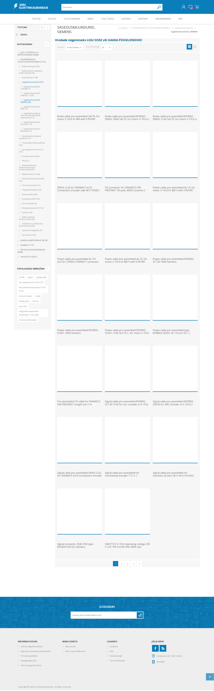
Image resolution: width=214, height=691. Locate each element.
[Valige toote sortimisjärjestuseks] (75, 48)
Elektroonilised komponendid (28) (27, 218)
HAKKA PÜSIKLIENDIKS (124, 41)
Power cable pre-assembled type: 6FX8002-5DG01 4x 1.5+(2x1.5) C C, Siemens (172, 334)
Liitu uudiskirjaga (140, 616)
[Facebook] (155, 649)
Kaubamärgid (116, 656)
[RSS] (163, 649)
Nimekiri (195, 47)
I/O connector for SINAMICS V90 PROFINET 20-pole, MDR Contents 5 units (125, 191)
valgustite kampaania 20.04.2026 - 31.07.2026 (29, 313)
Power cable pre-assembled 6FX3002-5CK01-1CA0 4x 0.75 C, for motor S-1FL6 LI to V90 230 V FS (127, 334)
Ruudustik (189, 47)
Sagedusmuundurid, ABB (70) (30, 108)
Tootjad (22, 28)
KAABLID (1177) (27, 245)
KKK (112, 652)
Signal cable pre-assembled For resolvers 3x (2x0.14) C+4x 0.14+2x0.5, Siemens (173, 476)
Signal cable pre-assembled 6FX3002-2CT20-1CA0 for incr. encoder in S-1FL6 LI (126, 405)
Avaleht (124, 28)
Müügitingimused (28, 661)
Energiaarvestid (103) (31, 199)
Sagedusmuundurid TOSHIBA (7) (30, 88)
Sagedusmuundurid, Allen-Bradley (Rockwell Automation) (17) (30, 116)
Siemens (23, 35)
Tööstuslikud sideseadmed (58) (32, 144)
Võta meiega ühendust (31, 666)
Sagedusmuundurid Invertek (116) (30, 124)
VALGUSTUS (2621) (29, 257)
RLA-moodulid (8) (29, 204)
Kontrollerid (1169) (30, 78)
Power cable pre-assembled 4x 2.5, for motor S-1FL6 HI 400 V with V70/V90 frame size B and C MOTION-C (126, 262)
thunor (36, 301)
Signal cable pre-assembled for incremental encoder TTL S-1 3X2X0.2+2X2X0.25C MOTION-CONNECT (127, 476)
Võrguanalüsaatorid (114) (32, 208)
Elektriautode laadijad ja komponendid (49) (30, 72)
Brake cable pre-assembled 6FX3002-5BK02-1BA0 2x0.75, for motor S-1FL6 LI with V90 (127, 120)
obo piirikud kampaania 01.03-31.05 (32, 290)
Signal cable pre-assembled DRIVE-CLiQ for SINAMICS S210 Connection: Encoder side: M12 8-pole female (79, 476)
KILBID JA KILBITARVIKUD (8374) (34, 241)
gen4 (30, 277)
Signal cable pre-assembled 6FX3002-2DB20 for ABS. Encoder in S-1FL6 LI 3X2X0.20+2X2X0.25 (173, 405)
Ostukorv (196, 7)
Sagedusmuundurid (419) (32, 83)
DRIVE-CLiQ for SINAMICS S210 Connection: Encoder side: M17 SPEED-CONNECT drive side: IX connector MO (78, 191)
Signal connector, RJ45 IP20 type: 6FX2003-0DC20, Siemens (75, 546)
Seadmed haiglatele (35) (32, 231)
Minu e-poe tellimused (75, 652)
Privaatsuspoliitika (29, 656)
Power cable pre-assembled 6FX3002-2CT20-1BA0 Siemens (173, 261)
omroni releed (25, 296)
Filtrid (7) (25, 161)
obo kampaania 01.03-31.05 (31, 283)
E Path (22, 277)
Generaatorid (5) (29, 235)
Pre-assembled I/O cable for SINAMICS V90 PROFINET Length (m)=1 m (78, 403)
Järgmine (139, 564)
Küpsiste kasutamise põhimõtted (36, 652)
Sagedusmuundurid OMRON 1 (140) (30, 95)
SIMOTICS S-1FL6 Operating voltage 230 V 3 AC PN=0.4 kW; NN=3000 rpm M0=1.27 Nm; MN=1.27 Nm (127, 547)
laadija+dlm (41, 277)
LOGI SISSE (94, 41)
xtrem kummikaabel (28, 320)
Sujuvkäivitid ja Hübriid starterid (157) (30, 138)
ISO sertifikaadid (117, 661)
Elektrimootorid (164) (31, 174)
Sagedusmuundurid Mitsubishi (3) (30, 130)
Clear (42, 28)
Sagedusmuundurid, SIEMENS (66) (30, 101)
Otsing (159, 7)
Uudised (114, 647)
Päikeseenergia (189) (30, 67)
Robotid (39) (27, 213)
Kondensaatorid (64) (30, 157)
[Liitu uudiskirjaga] (104, 616)
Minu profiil (70, 647)
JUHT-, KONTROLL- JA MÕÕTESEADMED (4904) (28, 54)
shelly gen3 (24, 301)
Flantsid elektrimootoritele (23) (31, 180)
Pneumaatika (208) (29, 195)
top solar (23, 306)
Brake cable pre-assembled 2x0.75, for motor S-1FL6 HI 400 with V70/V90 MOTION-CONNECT (78, 120)
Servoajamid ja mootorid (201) (31, 151)
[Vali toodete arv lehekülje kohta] (107, 48)
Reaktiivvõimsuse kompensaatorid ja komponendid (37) (27, 168)
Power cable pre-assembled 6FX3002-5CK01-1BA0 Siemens (78, 332)
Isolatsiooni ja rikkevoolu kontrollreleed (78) (31, 225)
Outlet (38, 296)
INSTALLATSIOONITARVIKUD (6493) (31, 251)
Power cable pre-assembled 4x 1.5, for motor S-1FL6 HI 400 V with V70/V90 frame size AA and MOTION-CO (174, 191)
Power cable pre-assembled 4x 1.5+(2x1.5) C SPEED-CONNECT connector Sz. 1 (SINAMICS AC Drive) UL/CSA (78, 262)
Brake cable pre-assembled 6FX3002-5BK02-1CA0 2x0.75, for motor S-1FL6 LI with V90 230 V (175, 120)
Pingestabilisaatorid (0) (31, 190)
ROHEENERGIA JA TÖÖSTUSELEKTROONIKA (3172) (31, 61)
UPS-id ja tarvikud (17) (31, 186)
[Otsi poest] (108, 7)
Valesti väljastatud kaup (32, 647)
